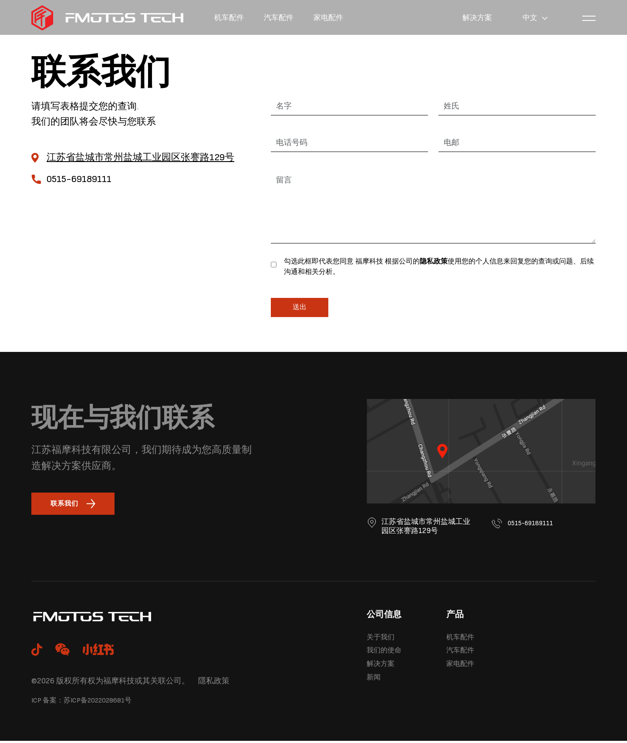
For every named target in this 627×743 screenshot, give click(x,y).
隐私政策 (434, 261)
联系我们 (76, 504)
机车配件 (231, 18)
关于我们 (384, 640)
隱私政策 (213, 682)
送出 (300, 307)
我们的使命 (388, 655)
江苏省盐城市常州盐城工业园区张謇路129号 (140, 157)
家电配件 (341, 18)
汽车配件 (286, 18)
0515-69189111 (526, 527)
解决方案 (472, 18)
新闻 (375, 686)
